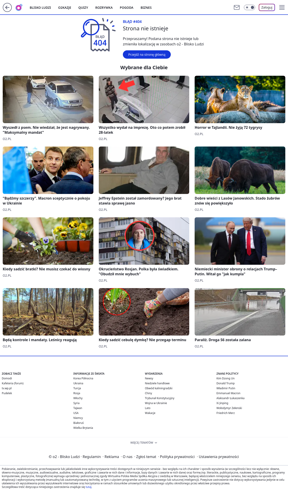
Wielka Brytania (83, 428)
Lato (148, 408)
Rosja (76, 393)
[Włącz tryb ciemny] (249, 7)
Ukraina (78, 383)
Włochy (78, 398)
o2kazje (64, 7)
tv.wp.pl (7, 388)
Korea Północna (83, 378)
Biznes (146, 7)
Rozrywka (103, 7)
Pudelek (7, 393)
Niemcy (78, 418)
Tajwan (77, 408)
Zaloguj (266, 7)
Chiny (148, 393)
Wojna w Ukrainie (156, 403)
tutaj (88, 487)
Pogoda (126, 7)
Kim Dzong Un (225, 378)
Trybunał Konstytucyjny (159, 398)
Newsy (149, 378)
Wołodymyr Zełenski (229, 408)
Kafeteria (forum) (12, 383)
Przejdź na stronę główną (146, 54)
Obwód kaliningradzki (158, 388)
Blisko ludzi (40, 7)
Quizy (83, 7)
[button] (282, 7)
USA (76, 413)
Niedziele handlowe (157, 383)
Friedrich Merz (225, 413)
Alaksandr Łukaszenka (230, 398)
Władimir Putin (225, 388)
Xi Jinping (222, 403)
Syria (76, 403)
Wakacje (150, 413)
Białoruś (78, 423)
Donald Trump (225, 383)
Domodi (7, 378)
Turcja (77, 388)
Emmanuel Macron (228, 393)
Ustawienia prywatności (218, 456)
